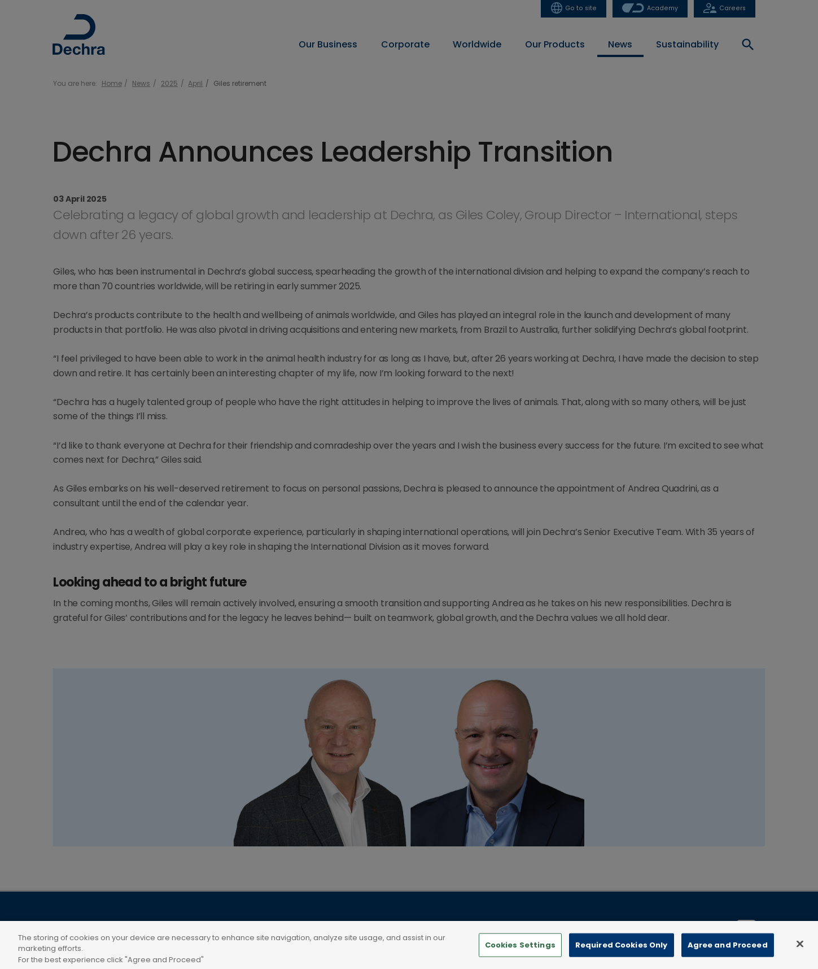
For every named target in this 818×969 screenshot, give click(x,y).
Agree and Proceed (728, 951)
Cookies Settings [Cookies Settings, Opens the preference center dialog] (520, 951)
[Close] (800, 949)
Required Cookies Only (621, 951)
